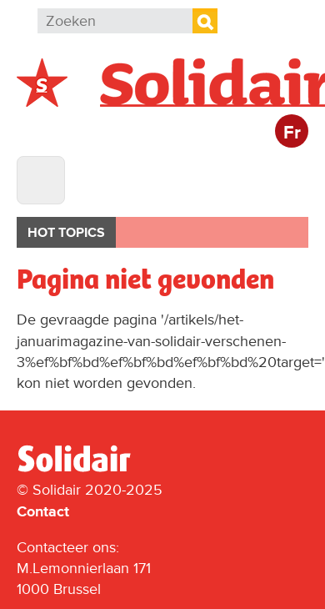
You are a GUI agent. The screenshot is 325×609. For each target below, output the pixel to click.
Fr (292, 133)
